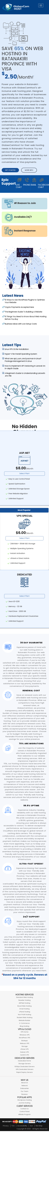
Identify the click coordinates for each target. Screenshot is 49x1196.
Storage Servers (24, 1064)
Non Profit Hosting (24, 1014)
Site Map (39, 1126)
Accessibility (22, 1126)
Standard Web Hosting (24, 997)
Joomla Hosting (24, 1103)
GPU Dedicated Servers (24, 1069)
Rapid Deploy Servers (24, 1072)
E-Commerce (24, 1023)
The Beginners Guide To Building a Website (23, 311)
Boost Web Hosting (24, 1006)
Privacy (6, 1126)
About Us (24, 1083)
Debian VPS (24, 1052)
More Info (29, 170)
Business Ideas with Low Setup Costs (21, 324)
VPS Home (24, 1032)
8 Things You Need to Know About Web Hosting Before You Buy (25, 317)
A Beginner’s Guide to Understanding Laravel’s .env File (25, 374)
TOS (13, 1126)
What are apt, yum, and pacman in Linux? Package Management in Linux (23, 359)
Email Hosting (24, 1009)
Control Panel (24, 1111)
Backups (24, 1041)
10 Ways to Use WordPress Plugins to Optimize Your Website (25, 301)
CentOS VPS (24, 1055)
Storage (25, 1046)
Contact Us (24, 1108)
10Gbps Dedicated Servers (24, 1066)
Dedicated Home (24, 1061)
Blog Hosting (24, 1026)
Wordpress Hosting (24, 1100)
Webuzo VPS (24, 1043)
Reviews (24, 1094)
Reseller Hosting (24, 1000)
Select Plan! (24, 473)
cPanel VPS (24, 1049)
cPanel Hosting (24, 1012)
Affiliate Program (24, 1114)
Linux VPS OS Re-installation (17, 349)
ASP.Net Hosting (24, 1003)
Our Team (24, 1091)
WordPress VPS (24, 1038)
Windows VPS (24, 1035)
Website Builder (24, 1020)
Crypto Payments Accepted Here (19, 307)
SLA (31, 1126)
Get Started (10, 170)
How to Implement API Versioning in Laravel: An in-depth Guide (25, 367)
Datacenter (24, 1088)
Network (25, 1085)
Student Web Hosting (24, 1017)
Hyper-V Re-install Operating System (21, 354)
